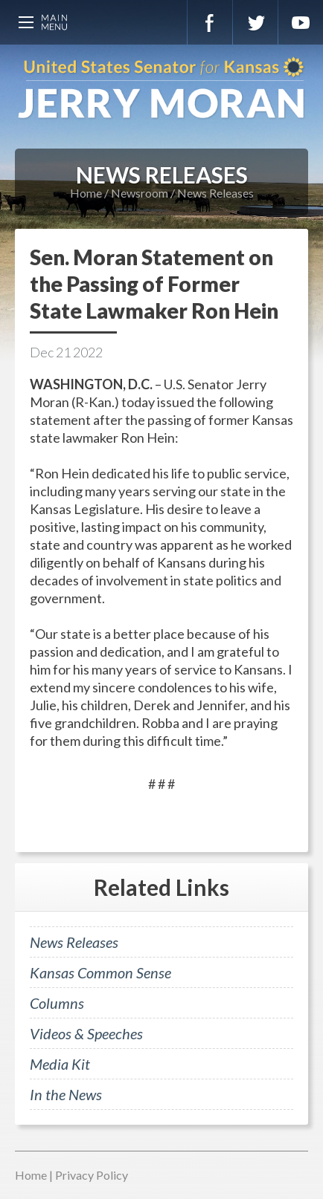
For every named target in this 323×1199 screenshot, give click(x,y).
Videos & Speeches (86, 1033)
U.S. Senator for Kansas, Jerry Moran (161, 89)
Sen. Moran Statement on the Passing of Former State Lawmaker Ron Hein (154, 283)
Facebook (210, 22)
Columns (57, 1003)
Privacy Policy (91, 1175)
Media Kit (60, 1064)
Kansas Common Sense (100, 972)
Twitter (255, 22)
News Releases (215, 193)
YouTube (300, 22)
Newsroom (139, 193)
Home (86, 193)
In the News (66, 1094)
